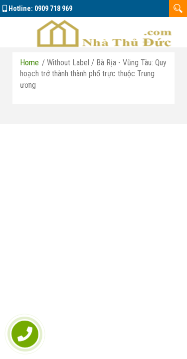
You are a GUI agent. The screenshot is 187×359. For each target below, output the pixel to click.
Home (29, 62)
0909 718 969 (53, 8)
